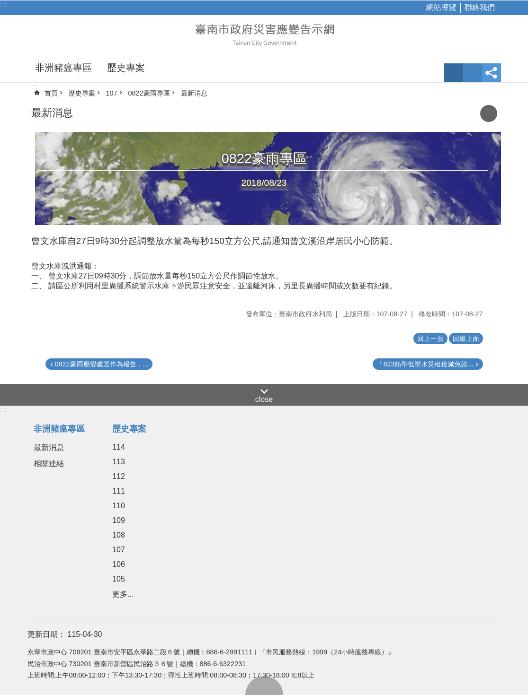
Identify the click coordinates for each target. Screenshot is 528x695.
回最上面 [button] (466, 338)
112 (118, 476)
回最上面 (264, 685)
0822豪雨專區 (149, 93)
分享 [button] (491, 72)
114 (118, 447)
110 (118, 506)
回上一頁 (430, 338)
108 (118, 535)
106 (118, 564)
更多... (123, 594)
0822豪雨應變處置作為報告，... (102, 364)
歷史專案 (126, 67)
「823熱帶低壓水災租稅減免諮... (424, 364)
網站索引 (472, 72)
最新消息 (194, 93)
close (264, 399)
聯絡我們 (480, 7)
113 (118, 462)
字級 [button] (453, 72)
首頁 (51, 93)
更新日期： (46, 634)
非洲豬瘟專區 (63, 67)
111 (118, 491)
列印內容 (488, 113)
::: (3, 4)
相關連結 (49, 464)
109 (118, 520)
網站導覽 (441, 7)
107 (111, 93)
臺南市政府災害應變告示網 (264, 34)
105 (118, 579)
